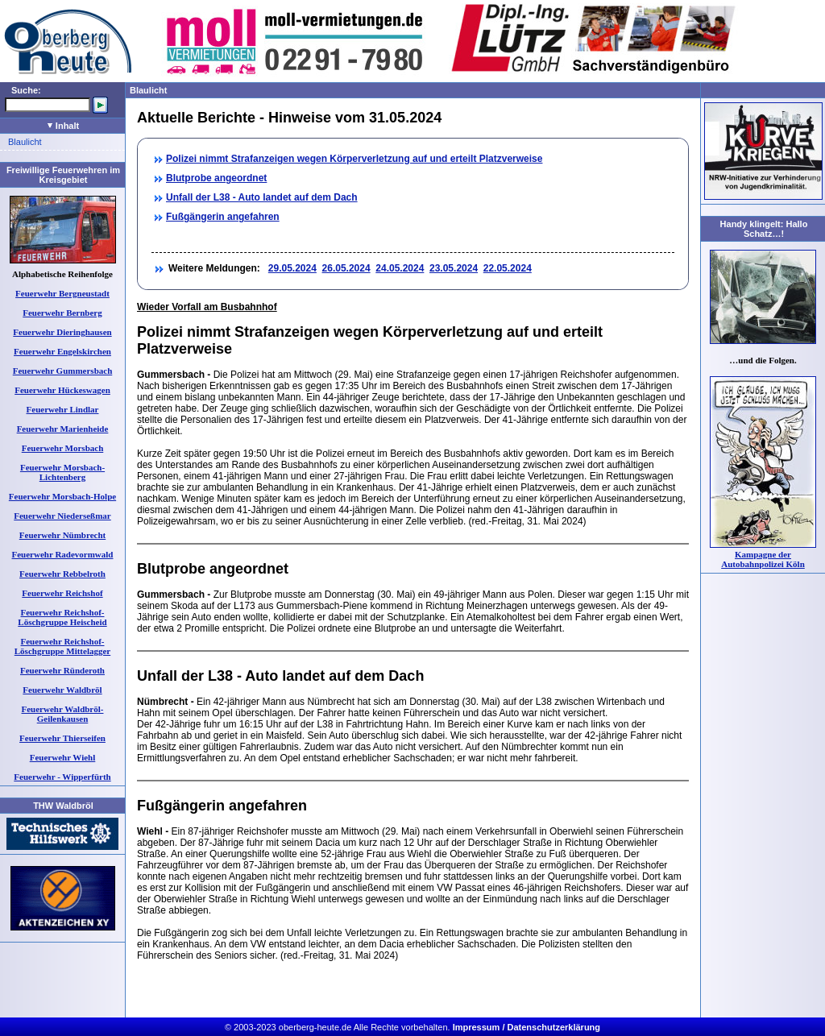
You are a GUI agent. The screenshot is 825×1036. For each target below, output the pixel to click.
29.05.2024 (292, 268)
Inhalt (63, 126)
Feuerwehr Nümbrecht (62, 535)
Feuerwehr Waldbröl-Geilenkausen (63, 713)
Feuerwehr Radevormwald (63, 554)
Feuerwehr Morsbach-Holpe (62, 496)
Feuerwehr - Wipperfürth (62, 776)
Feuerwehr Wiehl (63, 757)
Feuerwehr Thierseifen (62, 738)
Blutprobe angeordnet (216, 178)
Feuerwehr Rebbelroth (62, 573)
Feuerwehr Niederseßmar (62, 515)
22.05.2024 (507, 268)
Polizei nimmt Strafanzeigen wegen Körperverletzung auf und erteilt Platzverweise (354, 158)
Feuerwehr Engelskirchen (62, 351)
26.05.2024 (346, 268)
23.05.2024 (453, 268)
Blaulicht (25, 142)
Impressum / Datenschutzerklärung (526, 1027)
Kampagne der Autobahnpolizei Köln (763, 559)
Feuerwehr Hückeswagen (62, 390)
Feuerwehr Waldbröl (62, 689)
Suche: (26, 90)
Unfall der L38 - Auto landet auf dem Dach (262, 197)
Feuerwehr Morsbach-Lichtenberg (62, 472)
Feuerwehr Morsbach (63, 448)
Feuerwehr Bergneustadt (62, 293)
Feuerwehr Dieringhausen (62, 332)
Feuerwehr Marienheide (63, 428)
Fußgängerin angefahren (223, 216)
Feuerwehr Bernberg (62, 312)
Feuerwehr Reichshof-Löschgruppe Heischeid (62, 617)
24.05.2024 (399, 268)
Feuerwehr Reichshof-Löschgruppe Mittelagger (62, 646)
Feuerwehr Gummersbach (63, 370)
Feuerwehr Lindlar (63, 409)
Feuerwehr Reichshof (62, 593)
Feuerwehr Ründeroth (62, 670)
